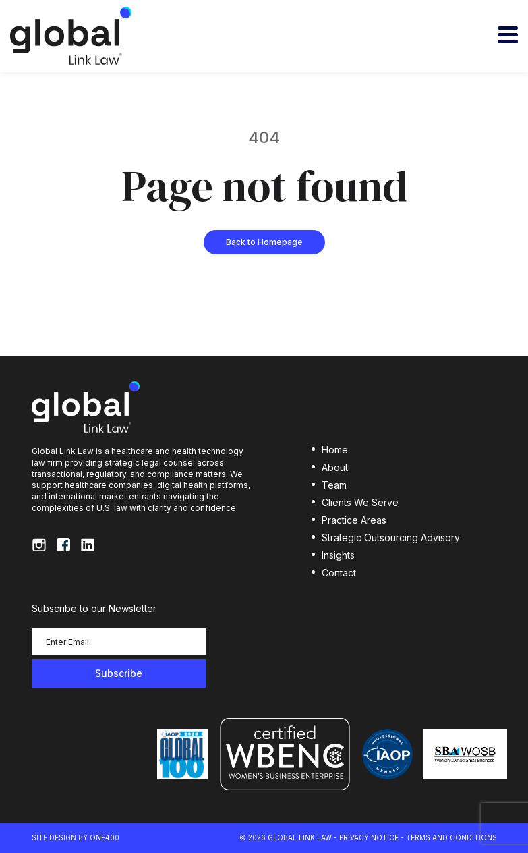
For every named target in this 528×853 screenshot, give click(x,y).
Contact (339, 572)
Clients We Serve (360, 502)
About (335, 467)
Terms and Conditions (451, 837)
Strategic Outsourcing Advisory (391, 537)
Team (334, 485)
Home (335, 450)
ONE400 (104, 837)
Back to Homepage (264, 242)
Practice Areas (354, 520)
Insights (338, 555)
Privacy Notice (369, 837)
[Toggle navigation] (508, 34)
